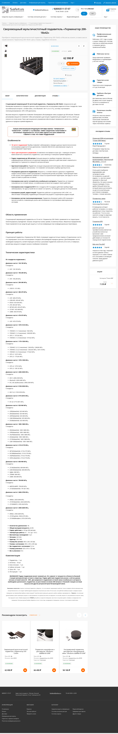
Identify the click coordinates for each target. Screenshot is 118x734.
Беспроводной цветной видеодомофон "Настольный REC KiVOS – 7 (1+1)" (103, 159)
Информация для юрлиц (37, 3)
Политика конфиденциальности (11, 721)
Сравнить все (35, 615)
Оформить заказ (31, 714)
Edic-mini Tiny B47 (99, 244)
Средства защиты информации (18, 23)
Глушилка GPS (98, 221)
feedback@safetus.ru (41, 10)
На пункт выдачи (59, 78)
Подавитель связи (99, 198)
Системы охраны (56, 714)
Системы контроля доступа (59, 711)
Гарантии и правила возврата (58, 3)
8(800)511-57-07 (62, 8)
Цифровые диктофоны (79, 711)
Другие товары (77, 714)
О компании (6, 3)
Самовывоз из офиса (60, 85)
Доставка (23, 3)
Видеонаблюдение (78, 709)
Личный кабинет (31, 711)
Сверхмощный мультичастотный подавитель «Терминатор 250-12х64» (16, 651)
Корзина (29, 709)
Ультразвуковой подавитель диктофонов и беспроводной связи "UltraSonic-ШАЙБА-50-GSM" (74, 651)
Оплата (15, 3)
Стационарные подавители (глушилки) (40, 23)
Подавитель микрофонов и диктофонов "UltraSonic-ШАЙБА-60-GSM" (45, 651)
